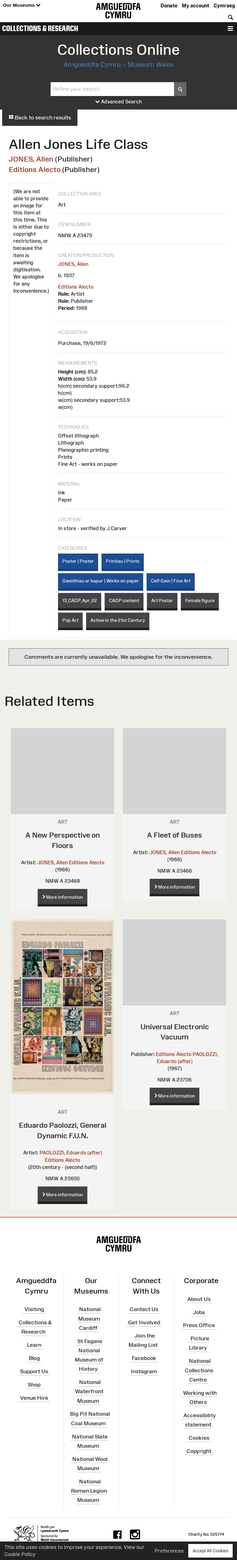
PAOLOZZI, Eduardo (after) (71, 1152)
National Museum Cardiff (89, 1318)
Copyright (198, 1451)
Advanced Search (118, 102)
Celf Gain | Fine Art (170, 580)
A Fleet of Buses (174, 835)
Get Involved (144, 1322)
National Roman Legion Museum (89, 1490)
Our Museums (21, 5)
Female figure (199, 600)
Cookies (199, 1438)
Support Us (34, 1371)
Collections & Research (40, 28)
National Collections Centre (199, 1370)
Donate (168, 5)
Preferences (169, 1551)
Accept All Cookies (210, 1550)
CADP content (124, 600)
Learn (34, 1345)
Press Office (199, 1325)
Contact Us (144, 1309)
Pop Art (70, 620)
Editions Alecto (34, 169)
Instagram (144, 1371)
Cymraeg (224, 5)
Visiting (34, 1309)
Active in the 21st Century (117, 620)
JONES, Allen (31, 159)
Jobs (199, 1312)
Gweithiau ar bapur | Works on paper (100, 580)
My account (195, 5)
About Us (198, 1299)
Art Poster (162, 600)
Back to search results (40, 117)
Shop (34, 1385)
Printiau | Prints (122, 561)
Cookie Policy (19, 1554)
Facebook (144, 1358)
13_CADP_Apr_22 (79, 600)
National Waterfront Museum (89, 1391)
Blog (34, 1358)
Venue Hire (34, 1397)
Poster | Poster (78, 561)
